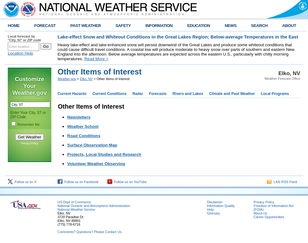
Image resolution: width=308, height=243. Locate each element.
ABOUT (289, 25)
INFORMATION (159, 25)
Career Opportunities (269, 217)
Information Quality (221, 206)
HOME (14, 25)
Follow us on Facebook (78, 182)
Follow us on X (22, 182)
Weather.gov (67, 79)
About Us (260, 213)
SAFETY (123, 25)
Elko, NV (86, 79)
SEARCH (259, 25)
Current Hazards (72, 94)
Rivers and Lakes (187, 94)
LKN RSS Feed (282, 182)
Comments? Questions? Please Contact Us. (90, 232)
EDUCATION (198, 25)
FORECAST (45, 25)
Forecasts (158, 94)
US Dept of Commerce (74, 202)
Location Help (20, 53)
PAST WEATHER (85, 25)
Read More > (96, 58)
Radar (138, 94)
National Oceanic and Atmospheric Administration (94, 206)
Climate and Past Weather (232, 94)
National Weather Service (76, 209)
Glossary (213, 213)
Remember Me (29, 124)
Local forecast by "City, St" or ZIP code (24, 38)
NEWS (230, 25)
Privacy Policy (29, 143)
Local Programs (275, 94)
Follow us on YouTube (127, 182)
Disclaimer (214, 202)
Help (210, 209)
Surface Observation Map (92, 145)
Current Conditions (109, 94)
